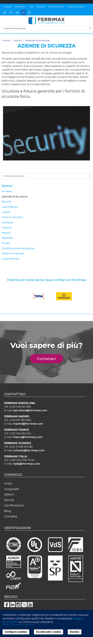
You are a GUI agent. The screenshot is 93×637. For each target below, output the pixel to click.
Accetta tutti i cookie (48, 631)
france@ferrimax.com (27, 437)
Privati (6, 243)
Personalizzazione (56, 7)
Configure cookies (16, 631)
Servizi (9, 500)
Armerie (7, 191)
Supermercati (10, 258)
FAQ (31, 7)
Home (6, 40)
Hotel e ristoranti (12, 217)
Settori (18, 40)
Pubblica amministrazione (18, 248)
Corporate (7, 7)
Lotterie (7, 227)
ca (29, 12)
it (23, 12)
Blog (7, 511)
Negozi (6, 232)
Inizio (8, 483)
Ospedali (7, 237)
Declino (74, 631)
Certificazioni (20, 7)
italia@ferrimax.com (26, 463)
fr (10, 12)
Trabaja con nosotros (76, 7)
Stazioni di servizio (13, 253)
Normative (40, 7)
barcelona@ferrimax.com (30, 410)
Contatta (10, 516)
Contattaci (48, 359)
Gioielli (6, 212)
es (4, 12)
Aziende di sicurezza (14, 196)
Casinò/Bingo (10, 206)
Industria (7, 222)
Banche (6, 201)
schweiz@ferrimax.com (29, 450)
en (17, 12)
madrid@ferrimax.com (28, 423)
